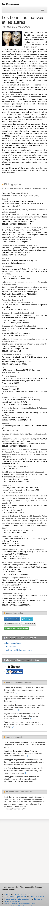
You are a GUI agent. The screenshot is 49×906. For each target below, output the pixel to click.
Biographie (38, 899)
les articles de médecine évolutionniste (18, 650)
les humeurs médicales (12, 643)
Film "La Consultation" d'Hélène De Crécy (19, 904)
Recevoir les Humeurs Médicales (16, 628)
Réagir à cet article (12, 619)
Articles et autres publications (15, 897)
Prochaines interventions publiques (17, 899)
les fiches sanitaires (11, 647)
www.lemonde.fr (29, 624)
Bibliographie (27, 619)
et (13, 671)
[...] (16, 693)
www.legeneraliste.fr (12, 624)
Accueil (7, 894)
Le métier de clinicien (12, 901)
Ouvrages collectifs (37, 897)
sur (12, 666)
